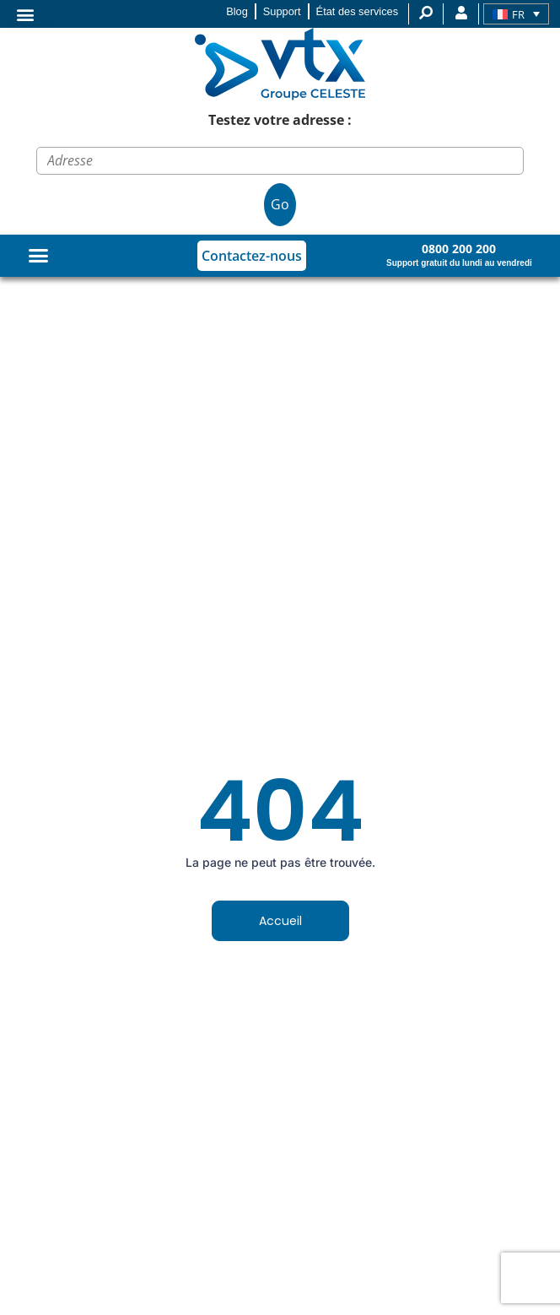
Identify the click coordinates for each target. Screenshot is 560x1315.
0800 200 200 (459, 249)
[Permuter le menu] (38, 255)
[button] (25, 14)
